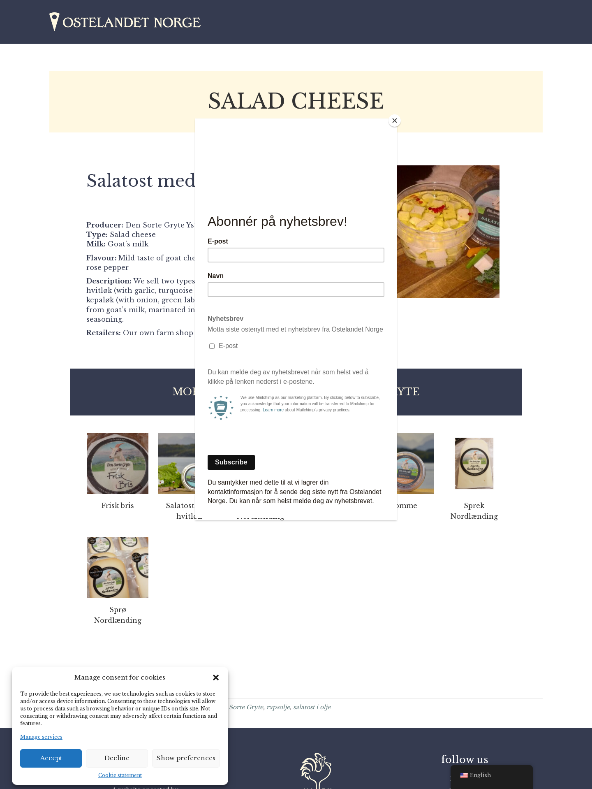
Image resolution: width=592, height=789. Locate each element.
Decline (117, 758)
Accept (51, 758)
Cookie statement (120, 775)
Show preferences (186, 758)
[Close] (394, 120)
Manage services (41, 737)
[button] (216, 677)
